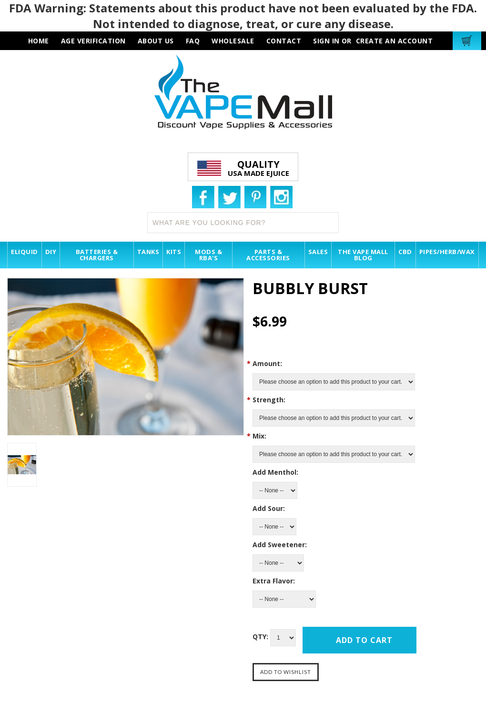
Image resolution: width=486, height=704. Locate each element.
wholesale (233, 40)
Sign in (326, 40)
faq (193, 40)
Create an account (394, 40)
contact (284, 40)
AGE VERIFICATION (93, 40)
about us (156, 40)
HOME (38, 40)
